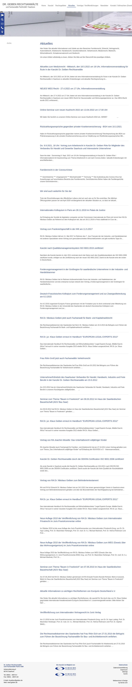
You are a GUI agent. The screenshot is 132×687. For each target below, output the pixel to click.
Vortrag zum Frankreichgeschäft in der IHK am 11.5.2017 (66, 229)
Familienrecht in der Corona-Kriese (56, 170)
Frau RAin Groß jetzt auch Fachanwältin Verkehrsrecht (65, 358)
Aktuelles (71, 5)
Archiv (9, 43)
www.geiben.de (12, 682)
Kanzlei (50, 5)
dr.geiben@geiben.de (15, 680)
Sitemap (125, 672)
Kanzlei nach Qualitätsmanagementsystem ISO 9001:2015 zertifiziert (71, 248)
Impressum (124, 670)
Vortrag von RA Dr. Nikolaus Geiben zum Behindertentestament (69, 480)
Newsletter (104, 5)
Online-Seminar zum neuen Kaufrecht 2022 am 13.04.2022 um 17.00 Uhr (74, 110)
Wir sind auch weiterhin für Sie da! (56, 191)
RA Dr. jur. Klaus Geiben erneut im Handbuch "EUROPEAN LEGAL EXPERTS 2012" (79, 421)
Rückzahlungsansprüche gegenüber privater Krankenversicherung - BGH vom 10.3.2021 (81, 126)
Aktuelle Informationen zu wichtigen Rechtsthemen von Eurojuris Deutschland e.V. (78, 591)
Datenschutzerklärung (120, 667)
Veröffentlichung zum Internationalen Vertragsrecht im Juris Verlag (70, 612)
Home (43, 5)
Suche (125, 674)
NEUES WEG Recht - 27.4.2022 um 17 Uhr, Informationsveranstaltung (72, 88)
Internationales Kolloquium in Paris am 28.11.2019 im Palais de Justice (72, 210)
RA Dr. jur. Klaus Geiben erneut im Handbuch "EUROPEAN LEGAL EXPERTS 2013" (79, 337)
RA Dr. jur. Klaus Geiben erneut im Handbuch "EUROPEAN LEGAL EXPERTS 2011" (79, 499)
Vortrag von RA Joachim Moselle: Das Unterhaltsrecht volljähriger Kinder (73, 440)
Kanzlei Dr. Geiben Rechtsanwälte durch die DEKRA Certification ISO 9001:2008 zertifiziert (82, 459)
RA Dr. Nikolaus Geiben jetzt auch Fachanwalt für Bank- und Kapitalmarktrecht (76, 318)
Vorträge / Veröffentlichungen (87, 5)
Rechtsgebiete (60, 5)
